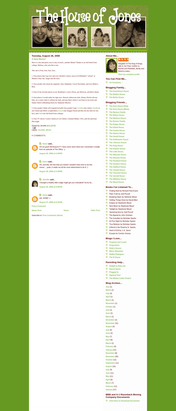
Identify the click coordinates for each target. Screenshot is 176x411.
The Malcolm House (117, 155)
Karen (60, 111)
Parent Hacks (115, 269)
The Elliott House (116, 127)
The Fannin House (117, 130)
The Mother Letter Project (120, 278)
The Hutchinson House (119, 91)
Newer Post (36, 210)
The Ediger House (116, 124)
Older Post (95, 210)
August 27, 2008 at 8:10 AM (50, 202)
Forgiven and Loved (117, 242)
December (110, 320)
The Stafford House (117, 167)
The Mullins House (117, 94)
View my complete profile (129, 74)
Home (66, 210)
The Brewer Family (117, 121)
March (108, 290)
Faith (41, 113)
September (110, 363)
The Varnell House (117, 176)
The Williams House (117, 179)
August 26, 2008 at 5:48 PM (50, 153)
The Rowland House (118, 161)
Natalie (95, 108)
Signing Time (115, 275)
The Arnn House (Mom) (119, 109)
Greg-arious (114, 245)
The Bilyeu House (116, 115)
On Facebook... (115, 82)
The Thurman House (118, 173)
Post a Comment (39, 206)
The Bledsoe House (117, 118)
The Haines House (117, 133)
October (109, 307)
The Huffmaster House (118, 139)
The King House (116, 146)
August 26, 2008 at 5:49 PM (50, 171)
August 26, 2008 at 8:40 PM (50, 187)
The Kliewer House (117, 149)
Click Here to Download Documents (124, 401)
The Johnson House (118, 142)
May (107, 336)
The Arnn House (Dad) (118, 106)
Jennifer (41, 130)
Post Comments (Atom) (53, 215)
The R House (114, 257)
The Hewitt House (116, 136)
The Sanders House (117, 164)
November (110, 303)
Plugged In (114, 272)
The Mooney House (117, 158)
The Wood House (116, 182)
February (109, 346)
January (109, 350)
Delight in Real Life (117, 266)
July (107, 287)
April (108, 297)
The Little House (116, 152)
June (108, 313)
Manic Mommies (116, 251)
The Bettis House (116, 97)
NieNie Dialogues (116, 254)
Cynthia (80, 108)
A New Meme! (39, 59)
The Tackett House (117, 170)
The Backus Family (117, 112)
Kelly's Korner (115, 248)
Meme (48, 130)
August (109, 326)
